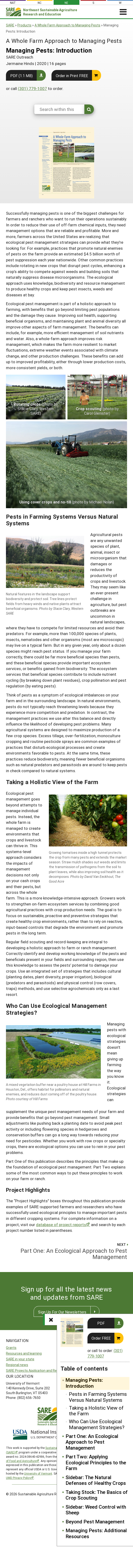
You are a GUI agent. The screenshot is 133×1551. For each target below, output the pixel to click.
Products (24, 25)
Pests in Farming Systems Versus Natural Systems (98, 1397)
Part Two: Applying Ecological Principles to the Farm (96, 1462)
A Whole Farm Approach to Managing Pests (67, 25)
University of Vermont (38, 1473)
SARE (10, 25)
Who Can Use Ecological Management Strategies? (96, 1424)
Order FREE (101, 1338)
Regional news (17, 1364)
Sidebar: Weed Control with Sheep (96, 1510)
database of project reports (61, 1224)
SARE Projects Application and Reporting (37, 1370)
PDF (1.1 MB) (21, 75)
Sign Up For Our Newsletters (62, 1311)
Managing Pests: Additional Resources (96, 1533)
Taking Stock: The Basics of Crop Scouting (97, 1495)
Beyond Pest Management (95, 1521)
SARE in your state (20, 1359)
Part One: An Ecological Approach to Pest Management (92, 1442)
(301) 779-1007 (32, 88)
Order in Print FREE (72, 75)
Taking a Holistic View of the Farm (96, 1411)
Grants (11, 1347)
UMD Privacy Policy (18, 1478)
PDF (101, 1323)
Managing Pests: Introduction (84, 1383)
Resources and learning (24, 1353)
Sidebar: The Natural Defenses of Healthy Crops (96, 1480)
